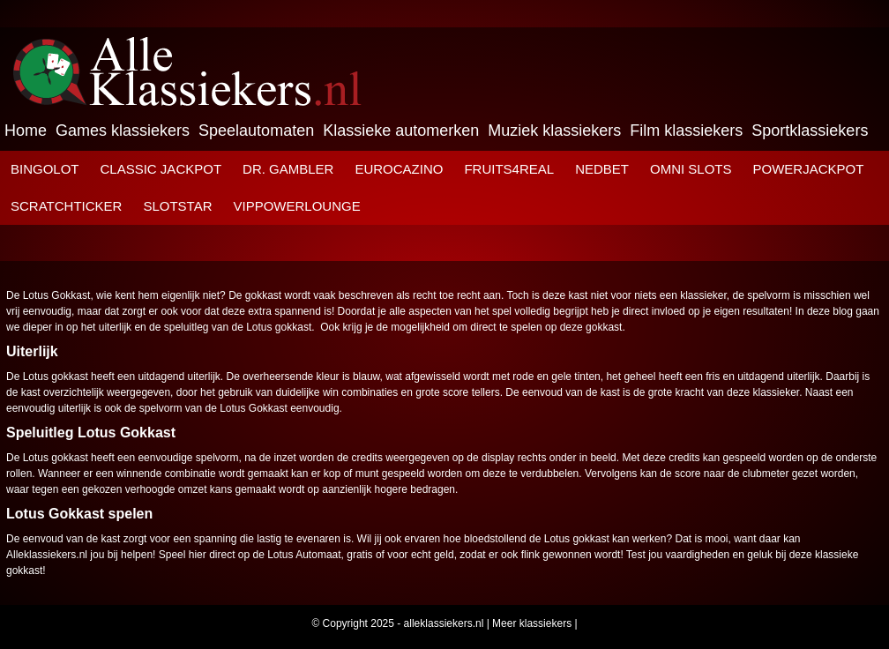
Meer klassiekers (532, 623)
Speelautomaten (256, 130)
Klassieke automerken (401, 130)
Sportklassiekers (809, 130)
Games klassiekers (123, 130)
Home (25, 130)
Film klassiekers (686, 130)
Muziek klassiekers (554, 130)
